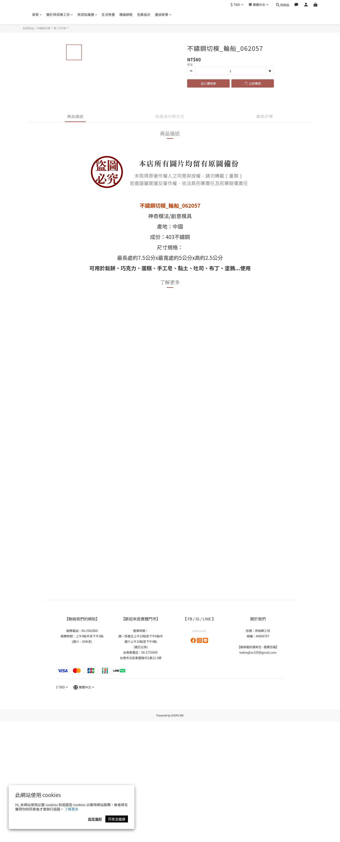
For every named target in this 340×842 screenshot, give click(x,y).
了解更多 (71, 809)
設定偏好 (95, 819)
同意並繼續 (116, 819)
